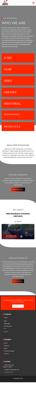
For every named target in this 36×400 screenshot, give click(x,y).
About (5, 348)
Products (6, 346)
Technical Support (9, 351)
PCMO (6, 318)
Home (5, 343)
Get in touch (18, 306)
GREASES (6, 331)
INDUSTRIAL (7, 323)
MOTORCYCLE (8, 326)
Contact (6, 354)
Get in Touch (18, 281)
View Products (18, 189)
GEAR (5, 328)
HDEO (5, 321)
